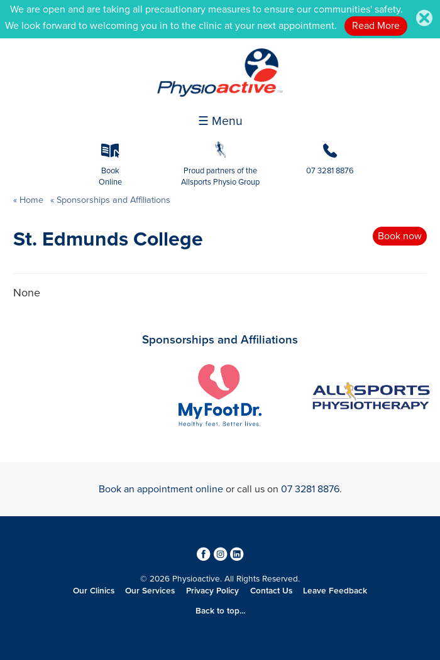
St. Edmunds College (108, 239)
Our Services (150, 591)
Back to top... (220, 611)
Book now (400, 236)
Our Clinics (93, 591)
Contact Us (271, 591)
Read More (376, 25)
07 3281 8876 (310, 489)
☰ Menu (220, 121)
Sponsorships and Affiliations (112, 200)
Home (31, 200)
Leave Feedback (335, 591)
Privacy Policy (212, 591)
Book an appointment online (161, 489)
